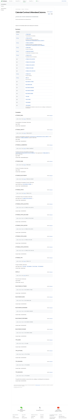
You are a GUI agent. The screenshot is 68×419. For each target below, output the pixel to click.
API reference (3, 4)
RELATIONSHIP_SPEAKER (29, 93)
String (17, 34)
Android (14, 416)
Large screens (33, 416)
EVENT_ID (27, 77)
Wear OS (32, 417)
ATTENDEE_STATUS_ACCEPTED (30, 59)
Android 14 (41, 417)
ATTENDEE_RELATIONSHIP (29, 51)
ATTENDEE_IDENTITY (29, 38)
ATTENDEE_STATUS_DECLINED (30, 62)
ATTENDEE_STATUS (28, 55)
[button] (5, 10)
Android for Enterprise (16, 417)
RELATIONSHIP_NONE (29, 84)
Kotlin (49, 13)
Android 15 (41, 416)
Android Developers (18, 9)
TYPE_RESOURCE (28, 105)
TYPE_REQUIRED (28, 102)
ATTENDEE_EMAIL (28, 34)
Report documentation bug (62, 417)
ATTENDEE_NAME (28, 47)
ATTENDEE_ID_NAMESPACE (29, 42)
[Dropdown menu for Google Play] (34, 1)
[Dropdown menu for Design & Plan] (21, 1)
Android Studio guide (52, 417)
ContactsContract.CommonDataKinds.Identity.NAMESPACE (35, 45)
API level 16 (51, 129)
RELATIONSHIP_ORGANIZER (30, 87)
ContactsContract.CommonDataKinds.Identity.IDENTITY (35, 40)
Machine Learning (24, 417)
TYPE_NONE (27, 96)
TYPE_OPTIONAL (28, 99)
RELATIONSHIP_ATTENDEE (29, 81)
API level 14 (51, 11)
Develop (23, 9)
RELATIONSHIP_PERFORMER (30, 90)
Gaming (23, 416)
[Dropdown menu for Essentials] (13, 1)
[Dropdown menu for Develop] (27, 1)
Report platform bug (61, 416)
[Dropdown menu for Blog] (39, 1)
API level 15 (51, 372)
